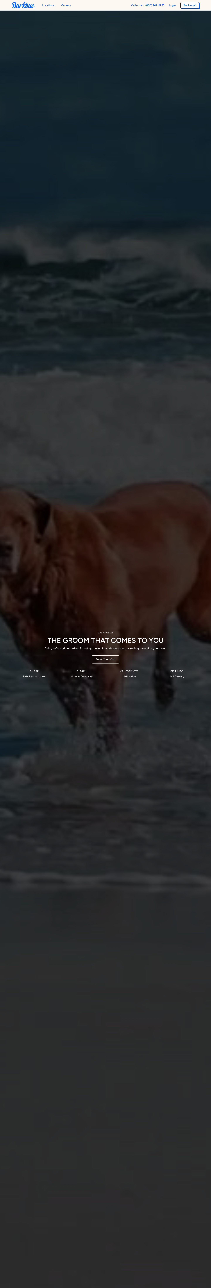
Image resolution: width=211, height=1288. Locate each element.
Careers (66, 5)
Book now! (189, 5)
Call (133, 5)
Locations (48, 5)
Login (172, 5)
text (142, 5)
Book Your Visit (105, 659)
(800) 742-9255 (154, 5)
